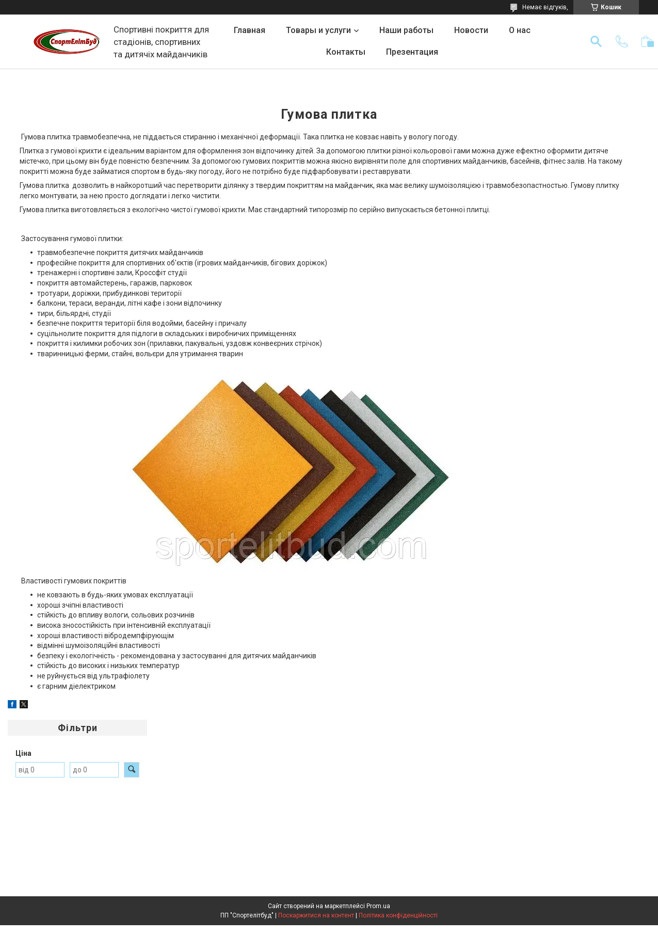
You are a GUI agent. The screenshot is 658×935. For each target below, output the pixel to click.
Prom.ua (378, 906)
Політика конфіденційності (398, 915)
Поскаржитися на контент (316, 915)
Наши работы (406, 30)
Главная (249, 30)
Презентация (412, 52)
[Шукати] (596, 41)
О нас (520, 30)
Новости (471, 30)
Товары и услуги (318, 30)
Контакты (345, 52)
